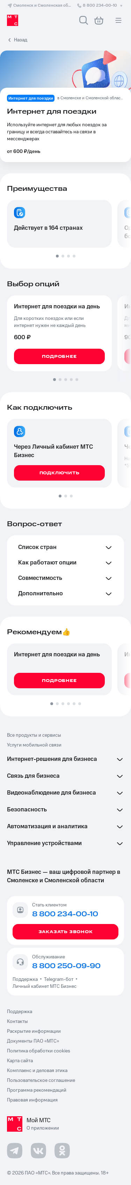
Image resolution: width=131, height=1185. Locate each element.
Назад (20, 39)
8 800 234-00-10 (100, 5)
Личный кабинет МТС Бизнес (45, 986)
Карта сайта (20, 1060)
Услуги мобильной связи (34, 745)
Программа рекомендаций (36, 1090)
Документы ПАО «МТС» (33, 1041)
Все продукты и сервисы (34, 735)
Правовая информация (32, 1100)
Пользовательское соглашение (41, 1080)
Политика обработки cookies (38, 1051)
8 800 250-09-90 (66, 966)
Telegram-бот (58, 979)
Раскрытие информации (34, 1031)
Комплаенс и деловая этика (37, 1070)
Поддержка (26, 979)
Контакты (17, 1021)
